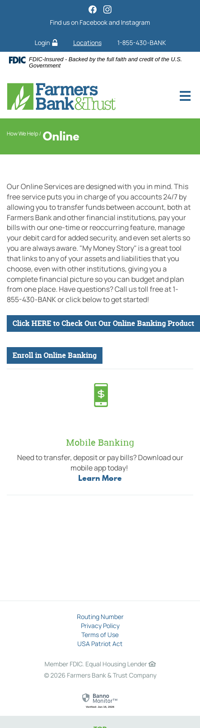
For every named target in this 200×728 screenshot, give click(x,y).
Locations (87, 42)
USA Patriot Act (100, 643)
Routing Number (100, 616)
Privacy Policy (100, 625)
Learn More (100, 478)
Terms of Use (100, 634)
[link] (100, 700)
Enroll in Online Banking (55, 355)
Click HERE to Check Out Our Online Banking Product (103, 323)
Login (46, 42)
